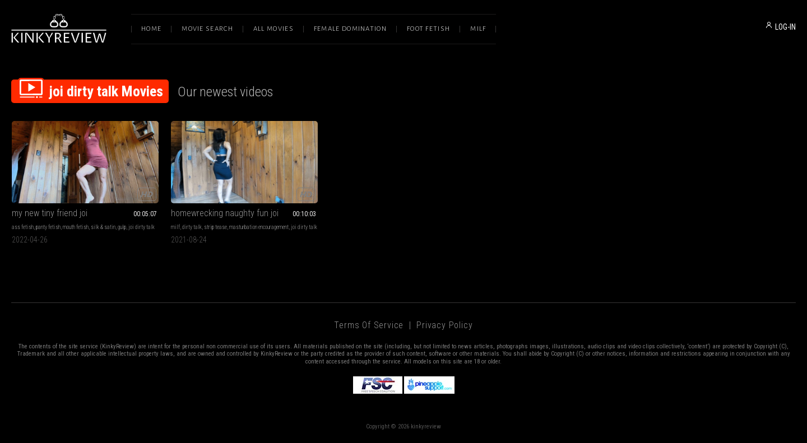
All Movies (273, 28)
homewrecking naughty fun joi (225, 213)
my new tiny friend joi (49, 213)
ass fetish (23, 227)
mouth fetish (76, 227)
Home (151, 28)
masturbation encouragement (259, 227)
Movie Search (207, 28)
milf (175, 227)
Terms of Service (369, 325)
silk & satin (103, 227)
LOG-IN (785, 26)
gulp (122, 227)
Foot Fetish (428, 28)
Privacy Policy (444, 325)
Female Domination (350, 28)
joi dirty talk (141, 227)
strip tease (215, 227)
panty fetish (48, 227)
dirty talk (192, 227)
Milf (478, 28)
